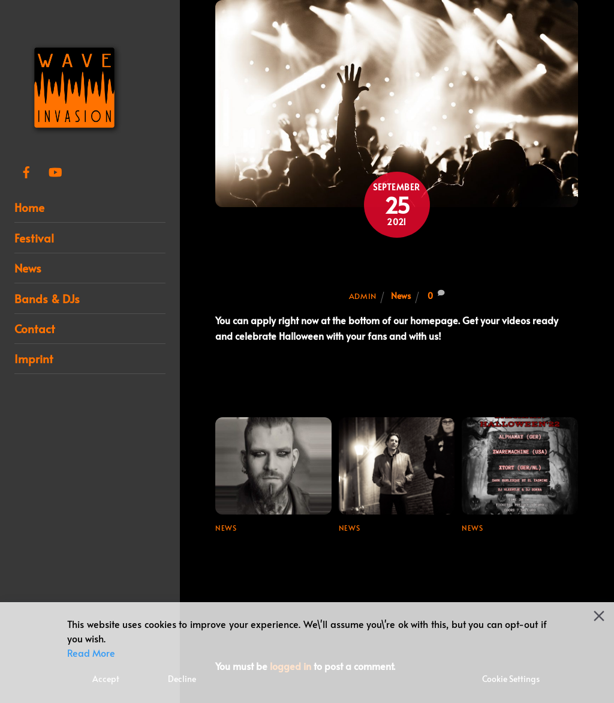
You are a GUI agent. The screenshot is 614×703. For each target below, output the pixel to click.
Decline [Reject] (182, 678)
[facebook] (26, 168)
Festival (34, 238)
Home (29, 207)
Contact (34, 328)
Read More (91, 652)
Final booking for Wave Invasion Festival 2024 (394, 553)
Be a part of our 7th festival (396, 263)
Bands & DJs (47, 298)
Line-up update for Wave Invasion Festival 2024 (270, 560)
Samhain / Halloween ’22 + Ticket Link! (513, 553)
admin (363, 296)
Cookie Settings (511, 678)
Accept (105, 678)
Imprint (33, 358)
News (27, 268)
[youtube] (55, 168)
